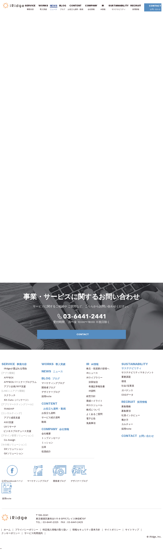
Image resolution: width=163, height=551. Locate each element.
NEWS (53, 7)
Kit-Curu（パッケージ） (18, 400)
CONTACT (153, 7)
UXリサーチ (11, 426)
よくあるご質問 (95, 414)
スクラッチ (11, 395)
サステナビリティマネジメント (138, 372)
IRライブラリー (95, 377)
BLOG (62, 7)
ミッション (48, 442)
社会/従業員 (128, 385)
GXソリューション (15, 453)
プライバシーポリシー (26, 529)
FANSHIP (11, 408)
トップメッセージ (52, 438)
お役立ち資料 (50, 413)
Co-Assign (11, 440)
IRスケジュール (95, 405)
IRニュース (93, 373)
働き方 (126, 419)
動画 (45, 422)
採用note (46, 396)
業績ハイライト (95, 400)
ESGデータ (128, 394)
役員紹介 (47, 451)
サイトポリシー (113, 529)
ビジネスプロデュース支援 (19, 431)
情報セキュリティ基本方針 (86, 529)
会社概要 (47, 433)
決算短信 (93, 382)
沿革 (45, 447)
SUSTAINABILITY (118, 7)
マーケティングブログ (54, 383)
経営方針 (92, 396)
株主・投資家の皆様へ (99, 368)
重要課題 (127, 377)
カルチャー (128, 424)
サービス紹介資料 (52, 417)
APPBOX (10, 377)
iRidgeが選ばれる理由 (16, 368)
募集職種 (127, 406)
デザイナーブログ (51, 392)
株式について (94, 409)
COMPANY (91, 7)
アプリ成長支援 (13, 417)
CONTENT (75, 7)
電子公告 (92, 418)
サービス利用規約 (33, 533)
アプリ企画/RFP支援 (16, 386)
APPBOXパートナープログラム (21, 382)
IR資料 (92, 391)
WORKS (43, 7)
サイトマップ (132, 529)
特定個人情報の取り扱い (55, 529)
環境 (124, 381)
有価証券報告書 (97, 386)
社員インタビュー (131, 415)
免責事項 (92, 423)
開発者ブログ (48, 387)
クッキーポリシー (10, 533)
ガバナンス (128, 390)
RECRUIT (135, 7)
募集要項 (127, 411)
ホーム (7, 529)
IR (102, 7)
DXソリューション (15, 449)
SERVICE (30, 7)
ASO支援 (10, 422)
